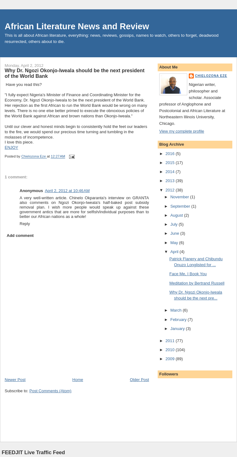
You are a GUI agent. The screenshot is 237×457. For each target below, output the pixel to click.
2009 (170, 358)
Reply (25, 223)
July (174, 224)
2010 (170, 349)
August (177, 215)
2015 (170, 162)
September (180, 206)
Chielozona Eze (211, 76)
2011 (170, 340)
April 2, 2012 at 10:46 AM (67, 190)
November (180, 197)
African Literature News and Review (77, 26)
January (178, 328)
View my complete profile (181, 131)
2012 (170, 190)
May (174, 242)
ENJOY (11, 147)
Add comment (20, 235)
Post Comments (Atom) (51, 391)
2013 (170, 180)
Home (77, 379)
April (175, 251)
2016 (170, 153)
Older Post (139, 379)
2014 (170, 171)
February (179, 319)
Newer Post (15, 379)
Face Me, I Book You (188, 273)
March (176, 310)
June (175, 233)
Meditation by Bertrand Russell (196, 283)
